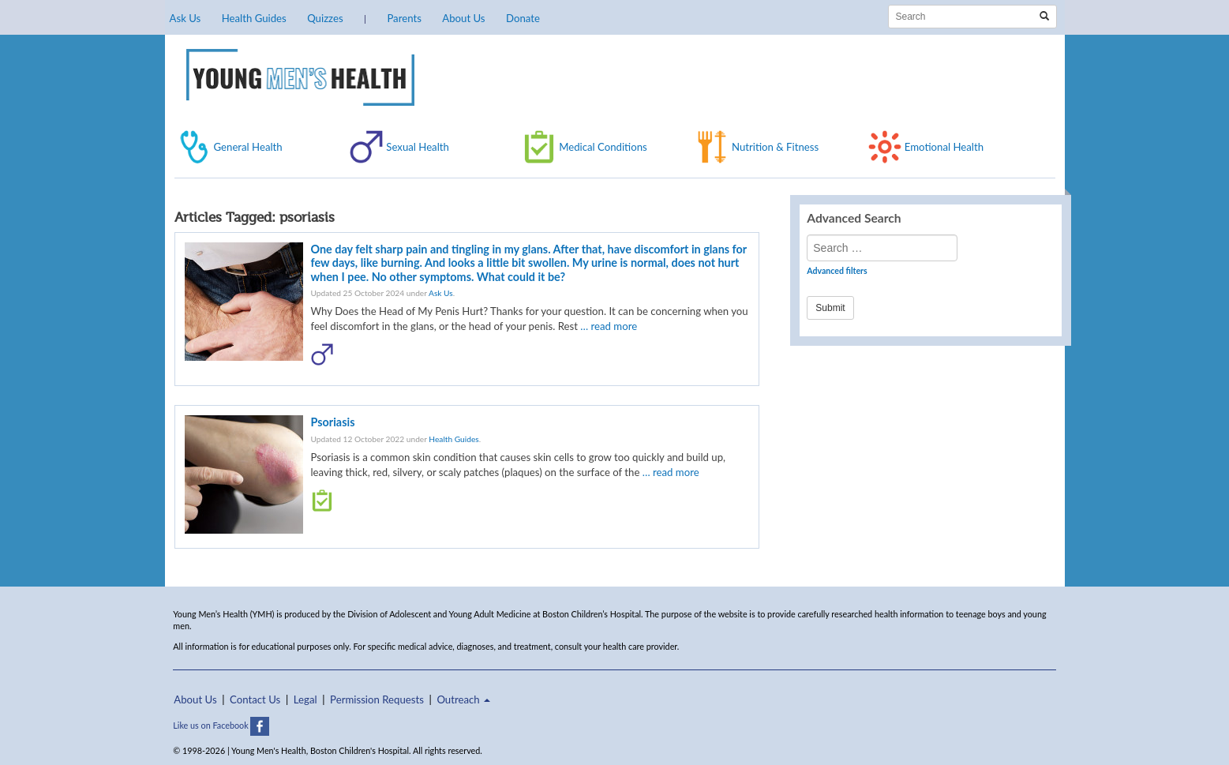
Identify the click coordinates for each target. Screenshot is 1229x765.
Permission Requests (377, 699)
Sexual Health (417, 147)
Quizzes (325, 18)
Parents (404, 18)
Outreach (463, 699)
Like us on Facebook (221, 725)
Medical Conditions (603, 147)
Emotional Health (944, 147)
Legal (305, 699)
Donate (523, 18)
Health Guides (254, 18)
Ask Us (185, 18)
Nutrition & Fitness (775, 147)
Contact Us (255, 699)
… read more (608, 326)
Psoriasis (333, 422)
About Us (463, 18)
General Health (248, 147)
